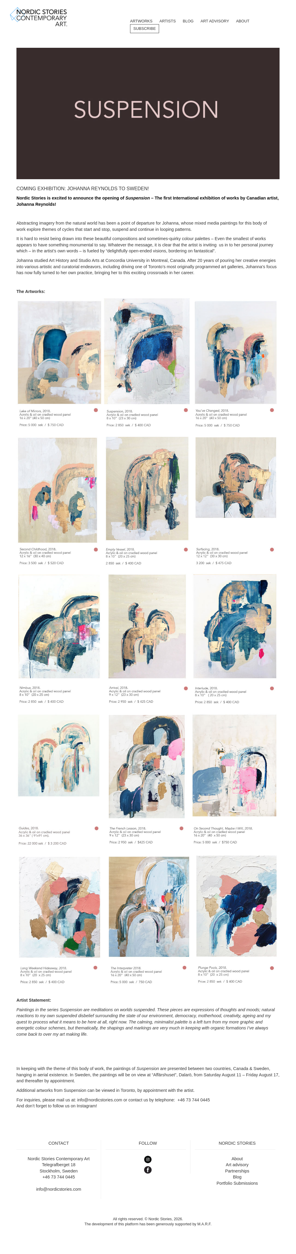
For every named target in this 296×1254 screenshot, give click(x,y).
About (242, 21)
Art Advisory (215, 21)
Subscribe (144, 28)
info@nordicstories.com (99, 1100)
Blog (237, 1177)
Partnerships (237, 1171)
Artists (167, 21)
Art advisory (237, 1164)
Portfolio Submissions (237, 1183)
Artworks (141, 21)
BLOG (188, 21)
